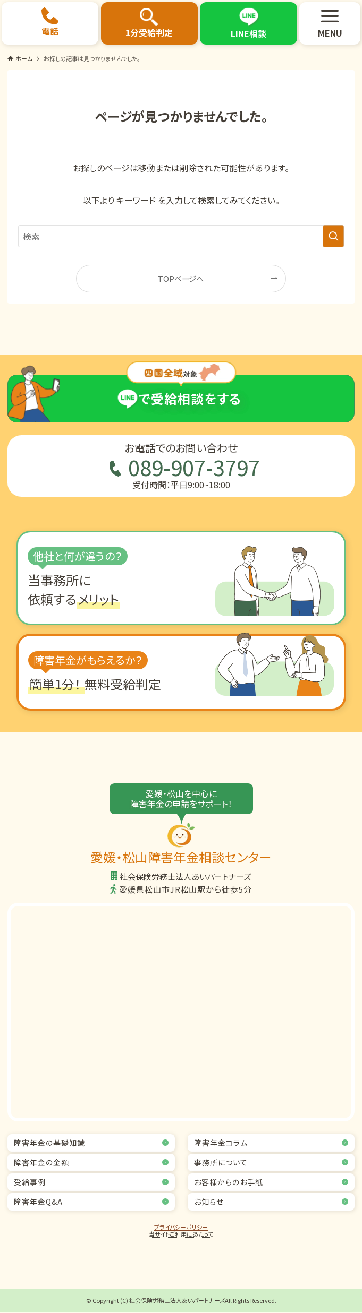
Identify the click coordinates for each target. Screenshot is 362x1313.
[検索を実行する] (333, 236)
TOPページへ (181, 278)
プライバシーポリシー (181, 1227)
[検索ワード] (181, 236)
